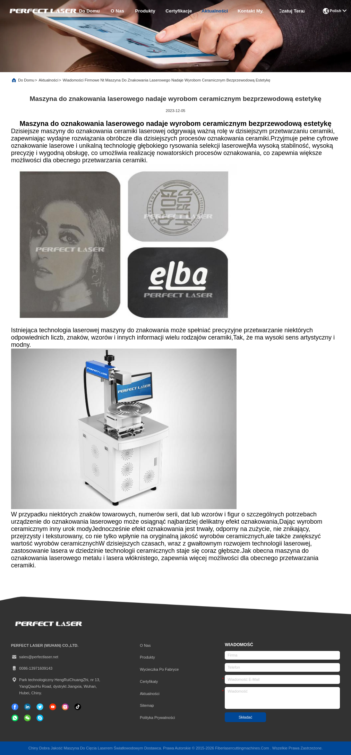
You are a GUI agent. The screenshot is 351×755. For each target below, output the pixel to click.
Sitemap (147, 705)
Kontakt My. (250, 11)
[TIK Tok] (53, 707)
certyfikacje (178, 11)
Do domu (89, 11)
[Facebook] (15, 707)
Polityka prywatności (157, 717)
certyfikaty (149, 681)
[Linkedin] (27, 707)
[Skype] (40, 718)
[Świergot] (40, 707)
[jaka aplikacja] (15, 718)
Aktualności (214, 11)
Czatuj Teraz (292, 11)
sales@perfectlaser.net (34, 657)
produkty (145, 11)
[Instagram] (65, 707)
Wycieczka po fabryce (159, 669)
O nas (117, 11)
